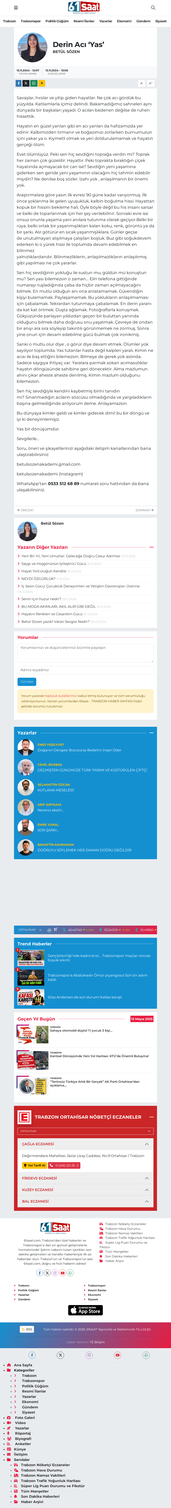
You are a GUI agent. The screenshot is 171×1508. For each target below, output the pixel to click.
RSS (27, 1329)
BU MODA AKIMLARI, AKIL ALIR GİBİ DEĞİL (57, 606)
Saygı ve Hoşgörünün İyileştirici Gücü (52, 564)
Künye (16, 1449)
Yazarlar (105, 21)
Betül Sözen (66, 51)
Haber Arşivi (112, 1261)
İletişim (17, 1454)
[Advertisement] (85, 891)
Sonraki (144, 510)
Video (16, 1423)
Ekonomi (124, 21)
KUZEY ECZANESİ (37, 1190)
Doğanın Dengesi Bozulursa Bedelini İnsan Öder (79, 750)
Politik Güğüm (57, 21)
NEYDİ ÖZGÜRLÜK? (37, 579)
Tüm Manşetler (114, 1252)
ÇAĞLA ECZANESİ (38, 1144)
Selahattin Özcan (53, 785)
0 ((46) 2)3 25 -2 (64, 1165)
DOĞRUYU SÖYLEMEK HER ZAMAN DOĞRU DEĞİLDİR (84, 850)
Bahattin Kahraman (55, 845)
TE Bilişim (97, 1342)
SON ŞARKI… (48, 830)
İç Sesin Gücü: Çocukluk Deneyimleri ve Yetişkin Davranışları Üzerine (79, 586)
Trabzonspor (31, 21)
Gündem (143, 21)
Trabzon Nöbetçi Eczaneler (123, 1224)
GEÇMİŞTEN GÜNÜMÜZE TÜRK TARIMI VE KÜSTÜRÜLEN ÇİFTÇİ (92, 770)
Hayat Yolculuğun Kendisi (42, 571)
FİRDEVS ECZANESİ (39, 1178)
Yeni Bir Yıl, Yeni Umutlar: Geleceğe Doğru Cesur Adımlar (69, 556)
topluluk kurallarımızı (61, 696)
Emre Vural (48, 825)
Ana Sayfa (19, 1365)
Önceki (25, 510)
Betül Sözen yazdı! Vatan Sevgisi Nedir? (54, 622)
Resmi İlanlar (84, 21)
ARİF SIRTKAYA (49, 805)
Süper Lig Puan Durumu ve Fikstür (49, 1486)
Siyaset (161, 21)
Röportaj (19, 1433)
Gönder (27, 682)
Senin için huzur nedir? (40, 599)
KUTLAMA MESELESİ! (55, 790)
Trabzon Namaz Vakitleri (121, 1233)
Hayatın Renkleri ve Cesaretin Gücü (50, 614)
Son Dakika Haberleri (119, 1256)
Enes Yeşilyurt (50, 745)
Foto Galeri (21, 1418)
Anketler (19, 1444)
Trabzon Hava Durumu (120, 1229)
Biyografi (19, 1439)
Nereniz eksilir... (51, 810)
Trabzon (9, 21)
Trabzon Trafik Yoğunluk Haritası (127, 1238)
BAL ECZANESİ (35, 1201)
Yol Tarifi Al (34, 1165)
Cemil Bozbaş (49, 765)
